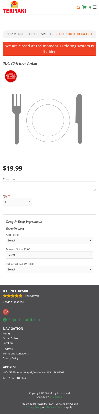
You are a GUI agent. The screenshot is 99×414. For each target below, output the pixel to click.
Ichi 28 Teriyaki (15, 291)
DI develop (56, 396)
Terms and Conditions (16, 353)
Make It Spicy (49, 253)
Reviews (8, 349)
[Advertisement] (49, 23)
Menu (6, 333)
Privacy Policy (10, 358)
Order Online (10, 338)
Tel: (14, 378)
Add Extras (49, 238)
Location (8, 343)
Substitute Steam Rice (49, 267)
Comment (49, 184)
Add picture (11, 76)
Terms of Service (56, 407)
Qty (17, 199)
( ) (86, 7)
